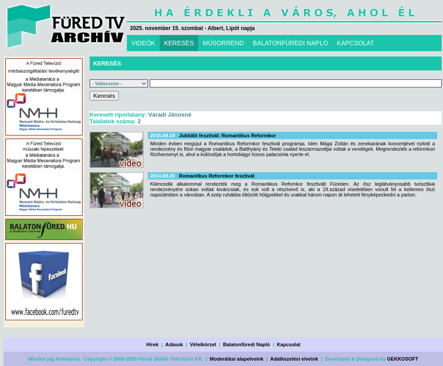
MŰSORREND (223, 43)
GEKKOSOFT (402, 359)
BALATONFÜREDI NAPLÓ (290, 43)
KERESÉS (179, 43)
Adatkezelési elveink (294, 359)
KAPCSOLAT (355, 43)
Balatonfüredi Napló (246, 344)
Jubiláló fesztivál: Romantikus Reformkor (227, 135)
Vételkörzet (203, 344)
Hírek (152, 344)
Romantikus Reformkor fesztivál (216, 176)
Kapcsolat (288, 344)
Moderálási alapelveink (237, 359)
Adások (174, 344)
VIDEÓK (143, 43)
